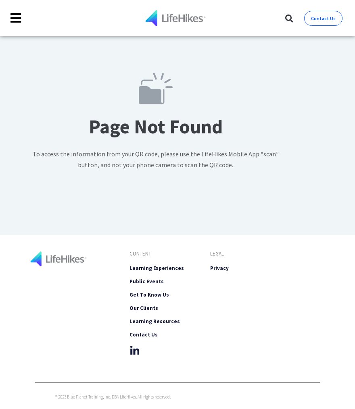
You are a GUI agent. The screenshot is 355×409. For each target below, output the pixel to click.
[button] (289, 18)
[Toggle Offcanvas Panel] (15, 18)
